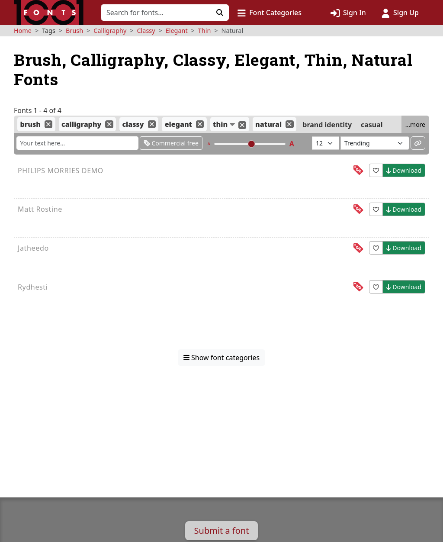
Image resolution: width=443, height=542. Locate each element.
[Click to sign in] (348, 12)
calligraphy (81, 124)
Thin (204, 30)
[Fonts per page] (325, 143)
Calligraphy (109, 30)
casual (372, 124)
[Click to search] (220, 12)
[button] (269, 12)
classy (133, 124)
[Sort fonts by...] (374, 143)
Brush (74, 30)
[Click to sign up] (400, 12)
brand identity (327, 124)
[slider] (251, 144)
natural (268, 124)
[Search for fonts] (156, 12)
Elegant (177, 30)
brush (30, 124)
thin (220, 124)
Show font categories (221, 357)
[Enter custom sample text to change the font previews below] (77, 143)
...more (415, 124)
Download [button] (403, 170)
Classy (146, 30)
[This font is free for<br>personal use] (358, 170)
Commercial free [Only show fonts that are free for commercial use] (171, 143)
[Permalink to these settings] (418, 143)
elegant (178, 124)
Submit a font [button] (221, 530)
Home (23, 30)
